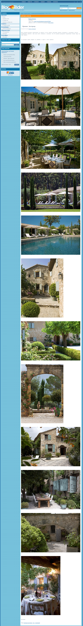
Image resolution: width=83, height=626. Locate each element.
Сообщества (5, 20)
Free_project (50, 22)
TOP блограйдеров (7, 28)
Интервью (5, 37)
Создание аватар (6, 25)
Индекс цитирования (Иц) (9, 54)
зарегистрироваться (64, 10)
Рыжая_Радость (32, 18)
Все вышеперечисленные (9, 60)
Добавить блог (6, 18)
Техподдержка (6, 32)
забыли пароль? (72, 10)
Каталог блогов (27, 13)
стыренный (37, 622)
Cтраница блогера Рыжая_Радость (38, 13)
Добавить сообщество (7, 22)
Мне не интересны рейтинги (10, 62)
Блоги (4, 17)
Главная (22, 13)
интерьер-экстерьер (28, 622)
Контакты (5, 33)
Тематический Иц (7, 56)
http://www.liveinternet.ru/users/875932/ (42, 21)
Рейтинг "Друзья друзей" (9, 58)
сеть (34, 622)
